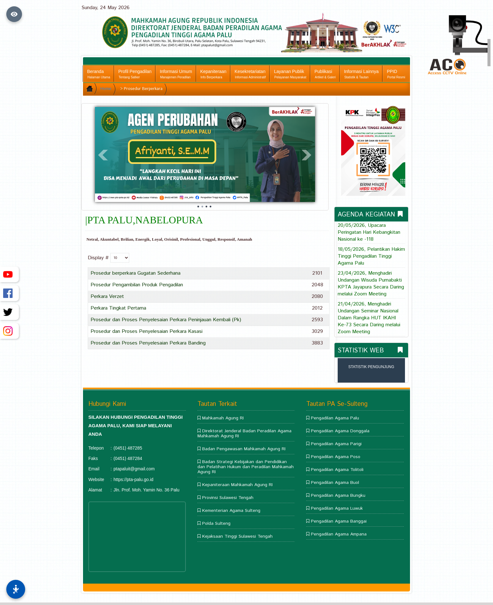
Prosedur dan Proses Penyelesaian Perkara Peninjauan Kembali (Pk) (166, 319)
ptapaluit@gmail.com (134, 468)
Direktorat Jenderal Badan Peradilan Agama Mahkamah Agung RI (244, 433)
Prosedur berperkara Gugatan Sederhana (135, 273)
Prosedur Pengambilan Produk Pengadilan (137, 284)
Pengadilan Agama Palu (335, 418)
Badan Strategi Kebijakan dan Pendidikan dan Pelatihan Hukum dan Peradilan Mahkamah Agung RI (245, 467)
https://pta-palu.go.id (133, 479)
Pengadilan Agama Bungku (338, 495)
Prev (103, 155)
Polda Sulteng (216, 523)
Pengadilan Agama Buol (335, 482)
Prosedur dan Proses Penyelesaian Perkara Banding (148, 343)
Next (307, 155)
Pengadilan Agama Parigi (336, 444)
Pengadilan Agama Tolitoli (337, 470)
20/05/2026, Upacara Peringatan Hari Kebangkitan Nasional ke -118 (369, 232)
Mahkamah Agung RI (223, 418)
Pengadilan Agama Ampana (339, 534)
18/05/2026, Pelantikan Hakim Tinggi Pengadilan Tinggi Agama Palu (371, 256)
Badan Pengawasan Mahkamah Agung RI (243, 449)
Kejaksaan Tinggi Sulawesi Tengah (237, 536)
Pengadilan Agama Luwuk (337, 508)
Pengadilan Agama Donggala (340, 431)
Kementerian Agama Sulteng (231, 510)
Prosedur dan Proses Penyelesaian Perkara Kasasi (146, 331)
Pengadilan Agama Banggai (339, 521)
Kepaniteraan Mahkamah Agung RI (237, 485)
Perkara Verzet (107, 296)
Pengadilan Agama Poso (335, 457)
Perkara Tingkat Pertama (118, 308)
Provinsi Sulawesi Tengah (227, 498)
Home (105, 89)
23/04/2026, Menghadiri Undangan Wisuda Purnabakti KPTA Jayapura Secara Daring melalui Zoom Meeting (371, 284)
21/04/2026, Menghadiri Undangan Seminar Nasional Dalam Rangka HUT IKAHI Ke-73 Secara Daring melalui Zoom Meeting (369, 318)
